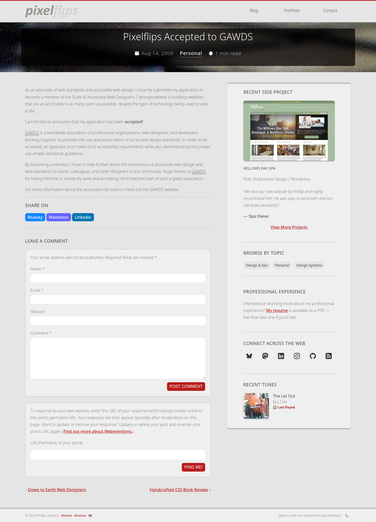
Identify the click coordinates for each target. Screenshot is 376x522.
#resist (66, 515)
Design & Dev (257, 265)
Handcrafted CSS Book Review (179, 489)
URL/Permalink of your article (57, 443)
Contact (330, 10)
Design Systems (309, 265)
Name (38, 269)
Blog (254, 10)
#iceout (80, 515)
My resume (277, 310)
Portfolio (292, 10)
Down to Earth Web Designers (57, 489)
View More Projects (289, 227)
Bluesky (35, 217)
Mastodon (58, 217)
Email (37, 290)
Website (38, 311)
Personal (191, 53)
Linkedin (83, 217)
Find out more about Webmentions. (97, 431)
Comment (41, 333)
